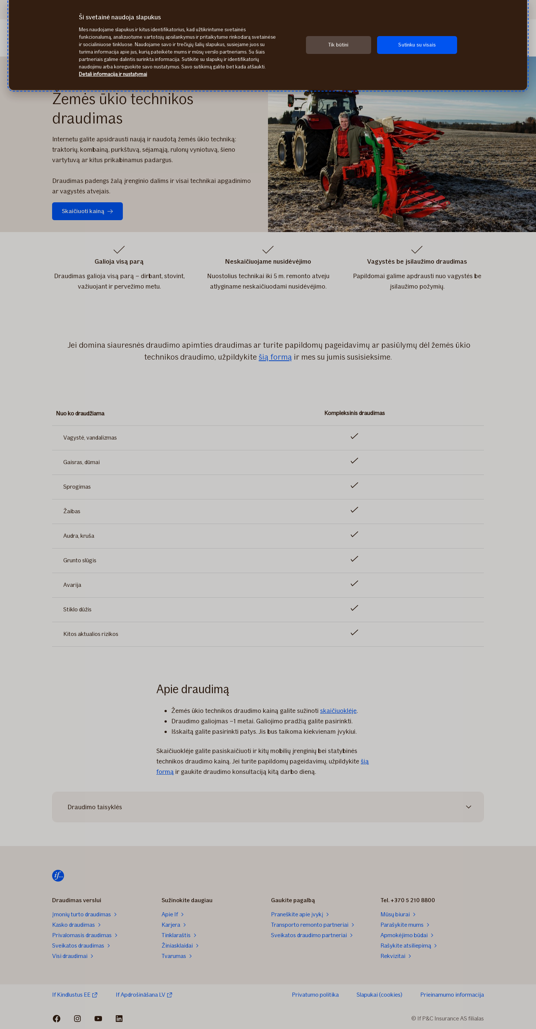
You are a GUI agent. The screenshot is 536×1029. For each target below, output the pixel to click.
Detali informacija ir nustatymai (113, 74)
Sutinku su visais (417, 45)
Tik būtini (338, 45)
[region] (268, 45)
